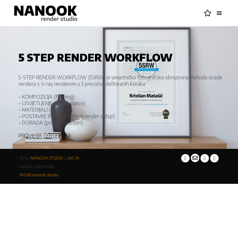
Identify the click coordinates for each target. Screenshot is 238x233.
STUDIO (56, 158)
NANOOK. (39, 158)
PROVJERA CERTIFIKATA (44, 135)
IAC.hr (73, 158)
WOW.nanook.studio (38, 174)
